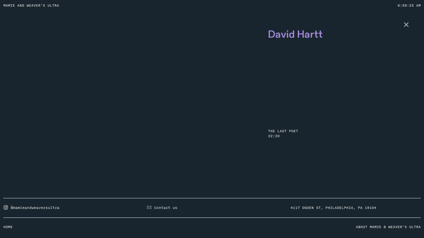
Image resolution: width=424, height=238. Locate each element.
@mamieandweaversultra (31, 208)
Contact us (162, 208)
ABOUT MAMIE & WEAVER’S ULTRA (388, 227)
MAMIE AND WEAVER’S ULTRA (31, 5)
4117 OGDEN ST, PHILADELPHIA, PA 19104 (333, 208)
